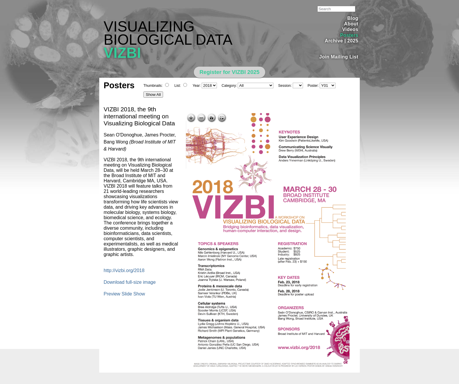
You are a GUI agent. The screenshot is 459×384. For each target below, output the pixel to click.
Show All (153, 94)
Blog (352, 18)
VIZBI (122, 53)
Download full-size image (130, 282)
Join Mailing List (339, 56)
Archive (334, 40)
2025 (352, 40)
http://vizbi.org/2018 (124, 270)
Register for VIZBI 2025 (230, 72)
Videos (350, 29)
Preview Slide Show (124, 293)
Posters (349, 35)
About (351, 23)
